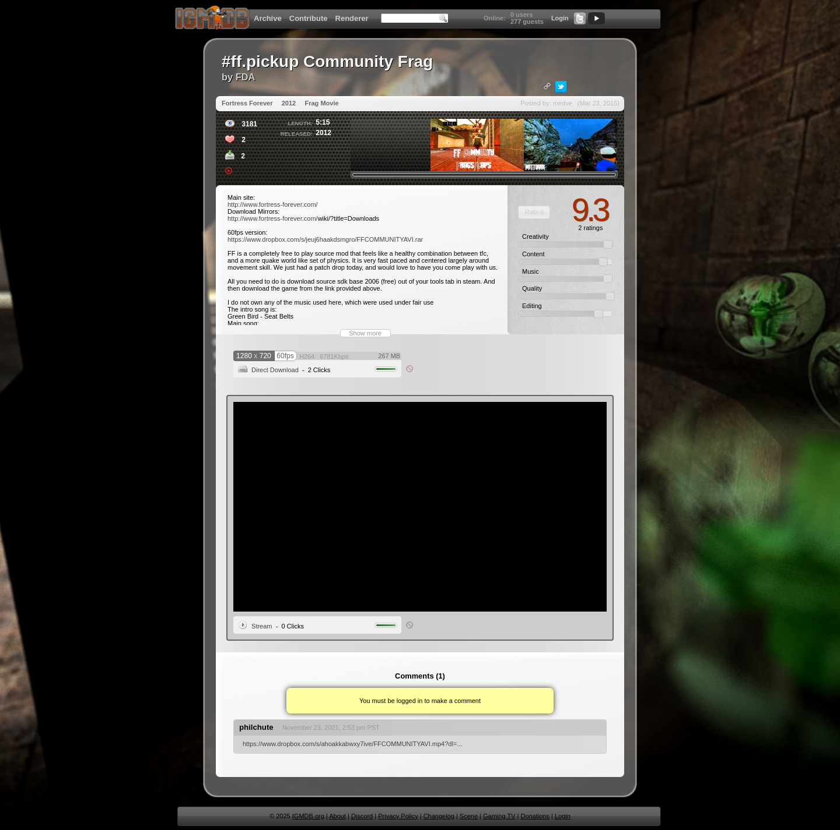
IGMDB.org (308, 816)
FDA (246, 77)
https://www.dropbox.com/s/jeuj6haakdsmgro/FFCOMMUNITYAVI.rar (325, 239)
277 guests (527, 21)
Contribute (308, 18)
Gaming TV (499, 816)
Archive (268, 18)
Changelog (439, 816)
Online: (495, 18)
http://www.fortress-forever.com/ (273, 204)
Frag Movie (321, 103)
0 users (521, 14)
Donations (535, 816)
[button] (534, 212)
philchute (256, 727)
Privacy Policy (398, 816)
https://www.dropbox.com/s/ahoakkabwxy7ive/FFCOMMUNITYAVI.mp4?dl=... (352, 743)
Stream (261, 626)
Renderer (352, 18)
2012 (289, 103)
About (337, 816)
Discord (362, 816)
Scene (469, 816)
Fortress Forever (247, 103)
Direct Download (275, 369)
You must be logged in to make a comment (420, 700)
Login (560, 18)
